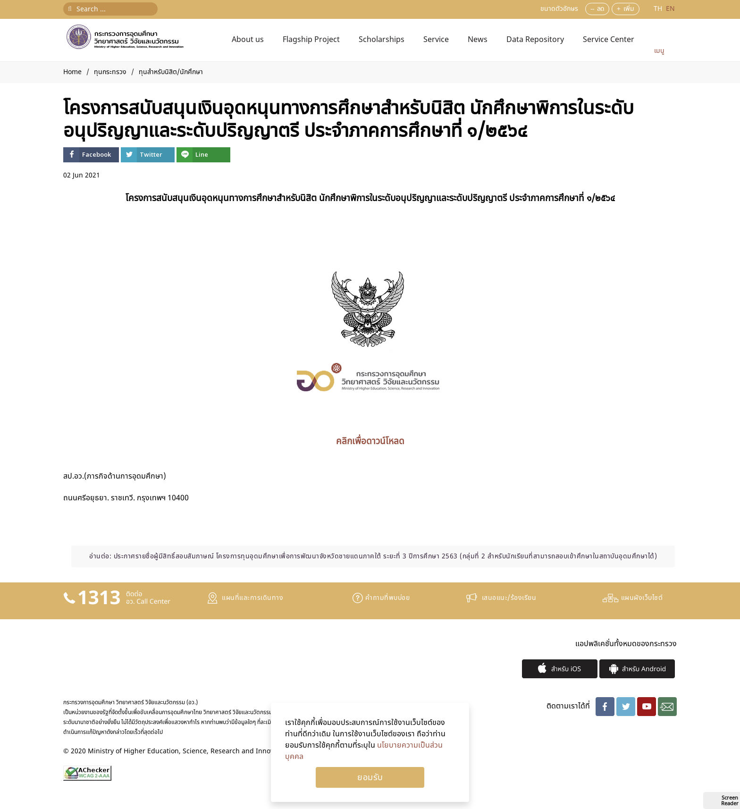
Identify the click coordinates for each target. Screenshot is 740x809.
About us (248, 39)
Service (436, 39)
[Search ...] (110, 9)
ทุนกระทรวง (110, 72)
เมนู (659, 51)
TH (659, 9)
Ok (370, 777)
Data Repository (535, 39)
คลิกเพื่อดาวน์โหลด (370, 441)
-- (592, 9)
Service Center (608, 39)
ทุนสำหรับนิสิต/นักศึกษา (171, 72)
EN (670, 9)
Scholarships (381, 39)
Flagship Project (311, 39)
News (478, 39)
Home (72, 72)
